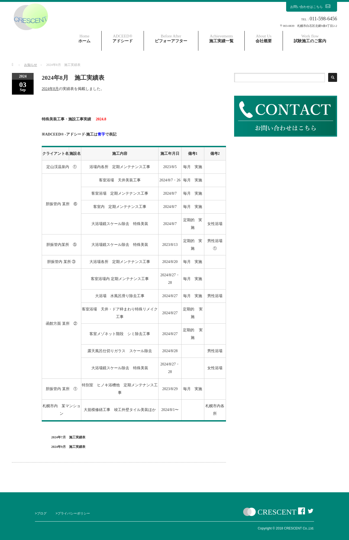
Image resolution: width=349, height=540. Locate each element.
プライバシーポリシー (73, 513)
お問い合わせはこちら (311, 6)
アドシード (122, 38)
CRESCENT (277, 512)
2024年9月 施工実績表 (68, 447)
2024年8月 (50, 89)
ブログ (42, 513)
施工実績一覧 (221, 38)
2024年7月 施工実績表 (68, 437)
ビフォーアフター (171, 38)
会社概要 (264, 38)
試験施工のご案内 (310, 38)
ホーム (84, 38)
